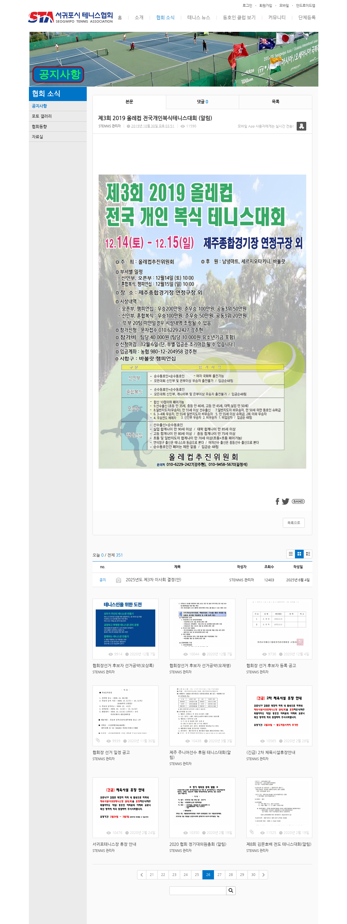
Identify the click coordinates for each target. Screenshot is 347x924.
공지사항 (39, 106)
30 (253, 874)
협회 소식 (165, 17)
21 (152, 874)
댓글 (202, 101)
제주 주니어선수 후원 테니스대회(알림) (200, 755)
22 (163, 874)
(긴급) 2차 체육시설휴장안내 (270, 752)
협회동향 (39, 126)
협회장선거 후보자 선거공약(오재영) (200, 665)
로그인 (247, 5)
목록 (275, 101)
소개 (139, 17)
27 (219, 874)
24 (186, 874)
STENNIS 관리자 (110, 126)
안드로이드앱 (305, 5)
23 (174, 874)
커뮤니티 (277, 17)
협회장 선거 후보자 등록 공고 (271, 665)
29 (242, 874)
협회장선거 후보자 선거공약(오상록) (123, 665)
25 (197, 874)
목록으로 (293, 523)
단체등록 (307, 17)
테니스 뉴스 (198, 17)
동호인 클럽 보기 (239, 17)
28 (231, 874)
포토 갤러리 (42, 116)
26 (208, 874)
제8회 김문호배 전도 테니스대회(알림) (278, 844)
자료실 (37, 136)
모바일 (284, 5)
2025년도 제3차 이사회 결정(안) (153, 579)
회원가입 (265, 5)
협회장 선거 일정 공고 (111, 752)
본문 (129, 101)
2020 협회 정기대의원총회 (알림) (197, 844)
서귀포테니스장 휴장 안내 (114, 844)
